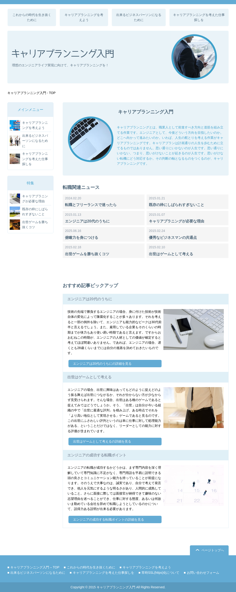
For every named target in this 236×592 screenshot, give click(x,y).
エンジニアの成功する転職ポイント (96, 455)
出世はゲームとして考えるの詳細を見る (102, 441)
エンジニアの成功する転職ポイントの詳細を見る (108, 519)
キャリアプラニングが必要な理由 (176, 221)
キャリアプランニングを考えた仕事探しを (199, 17)
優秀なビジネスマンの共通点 (173, 238)
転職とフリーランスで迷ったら (91, 205)
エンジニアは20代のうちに (87, 221)
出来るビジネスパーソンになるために (138, 17)
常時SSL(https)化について (160, 572)
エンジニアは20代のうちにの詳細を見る (102, 363)
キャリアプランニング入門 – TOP (34, 567)
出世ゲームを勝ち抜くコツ (87, 254)
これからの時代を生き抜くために (31, 17)
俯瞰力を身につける (81, 238)
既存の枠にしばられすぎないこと (176, 205)
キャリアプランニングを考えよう (84, 17)
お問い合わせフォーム (203, 572)
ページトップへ (212, 550)
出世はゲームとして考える (171, 254)
